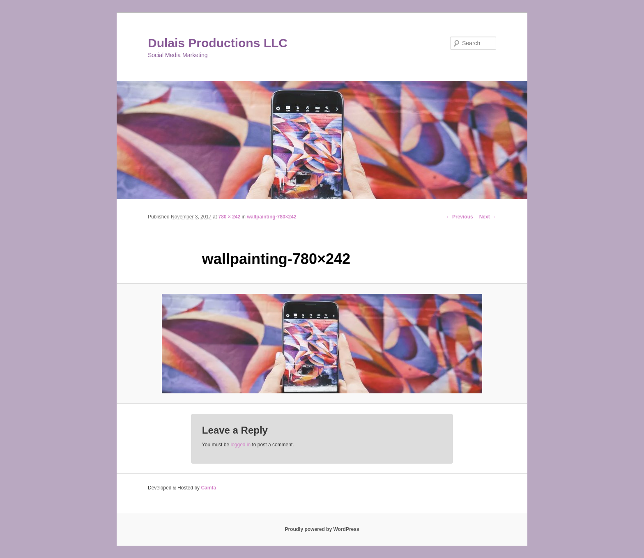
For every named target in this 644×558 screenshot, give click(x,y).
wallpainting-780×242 (271, 217)
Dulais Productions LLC (218, 43)
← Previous (459, 217)
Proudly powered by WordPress (322, 529)
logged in (240, 445)
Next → (487, 217)
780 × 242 (229, 217)
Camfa (208, 488)
